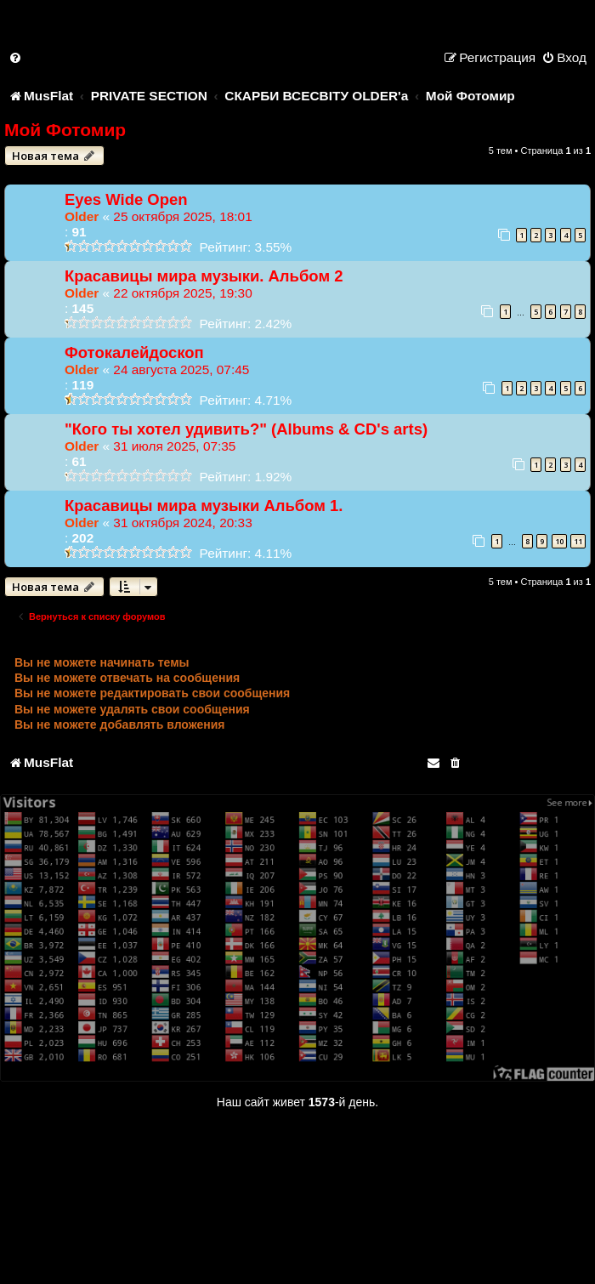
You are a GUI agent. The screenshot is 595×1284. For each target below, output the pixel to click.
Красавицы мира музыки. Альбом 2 (204, 276)
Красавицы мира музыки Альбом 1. (204, 505)
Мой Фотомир (65, 129)
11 (578, 541)
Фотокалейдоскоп (134, 352)
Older (82, 216)
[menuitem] (16, 57)
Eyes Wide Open (126, 199)
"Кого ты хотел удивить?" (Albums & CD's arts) (246, 429)
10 (559, 541)
